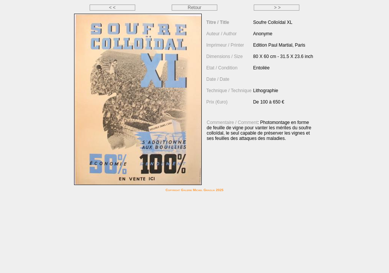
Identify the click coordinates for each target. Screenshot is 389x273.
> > (277, 7)
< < (112, 7)
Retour (194, 7)
